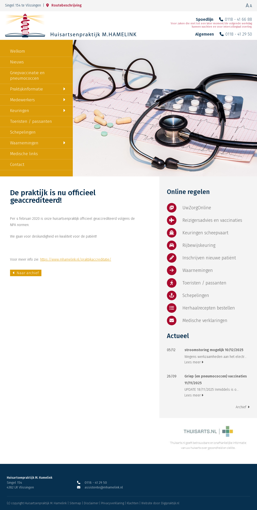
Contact (17, 164)
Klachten (133, 503)
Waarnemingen (24, 143)
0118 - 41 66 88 (235, 19)
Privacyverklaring (112, 503)
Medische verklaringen (197, 320)
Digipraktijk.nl (170, 503)
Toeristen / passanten (31, 121)
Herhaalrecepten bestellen (201, 308)
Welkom (17, 51)
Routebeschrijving (64, 5)
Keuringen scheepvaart (197, 233)
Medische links (24, 153)
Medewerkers (22, 100)
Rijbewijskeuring (191, 245)
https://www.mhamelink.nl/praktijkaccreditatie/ (75, 259)
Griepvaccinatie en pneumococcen (27, 75)
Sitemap (75, 503)
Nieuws (17, 62)
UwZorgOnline (189, 208)
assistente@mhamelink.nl (100, 487)
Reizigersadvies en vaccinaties (204, 220)
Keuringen (19, 110)
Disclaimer (91, 503)
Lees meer (193, 362)
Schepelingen (23, 132)
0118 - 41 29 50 (236, 34)
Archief (242, 407)
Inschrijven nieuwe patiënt (201, 258)
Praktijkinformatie (26, 89)
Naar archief (26, 273)
